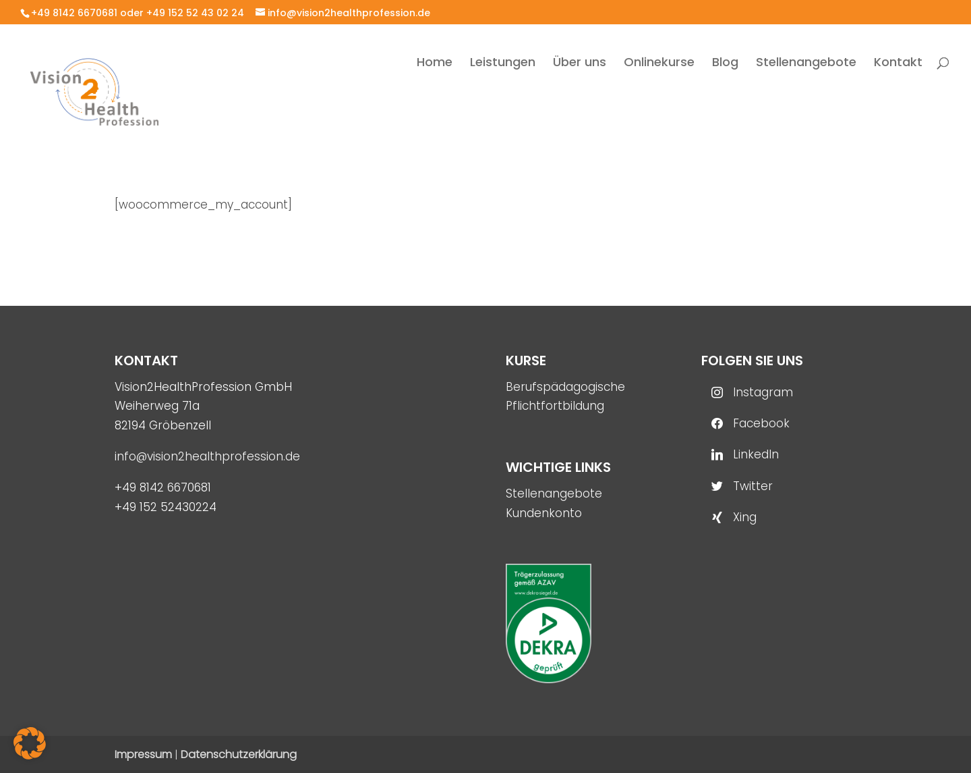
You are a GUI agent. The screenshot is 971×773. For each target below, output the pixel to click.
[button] (29, 743)
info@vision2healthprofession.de (207, 456)
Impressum (143, 754)
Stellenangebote (554, 493)
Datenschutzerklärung (239, 754)
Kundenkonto (544, 513)
